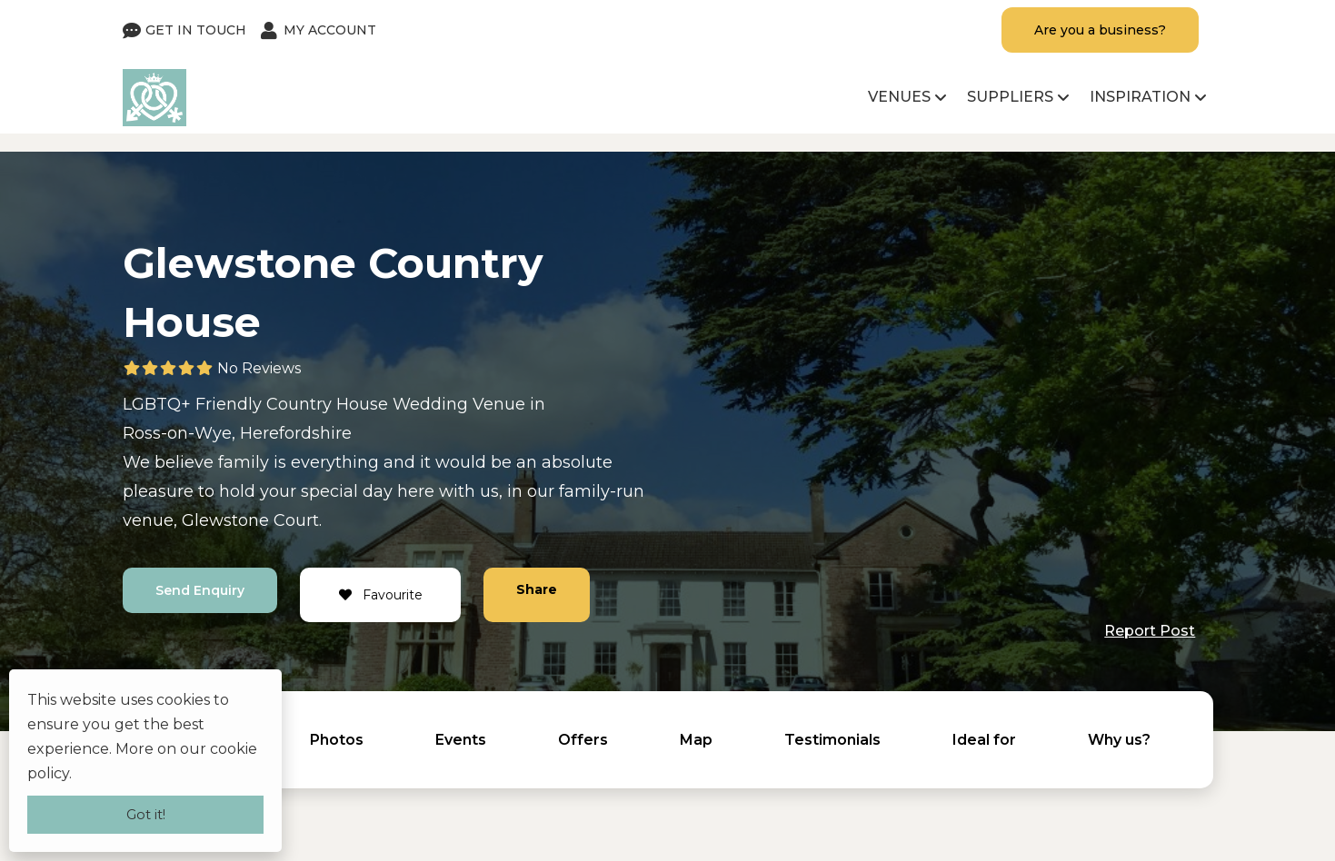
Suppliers (1010, 96)
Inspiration (1140, 96)
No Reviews (259, 368)
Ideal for (984, 739)
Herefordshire (296, 433)
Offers (583, 739)
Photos (337, 739)
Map (696, 739)
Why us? (1119, 739)
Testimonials (832, 739)
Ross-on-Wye (177, 433)
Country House (327, 404)
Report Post (1149, 630)
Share (536, 589)
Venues (899, 96)
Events (460, 739)
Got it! (145, 814)
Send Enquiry (199, 590)
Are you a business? (1099, 30)
